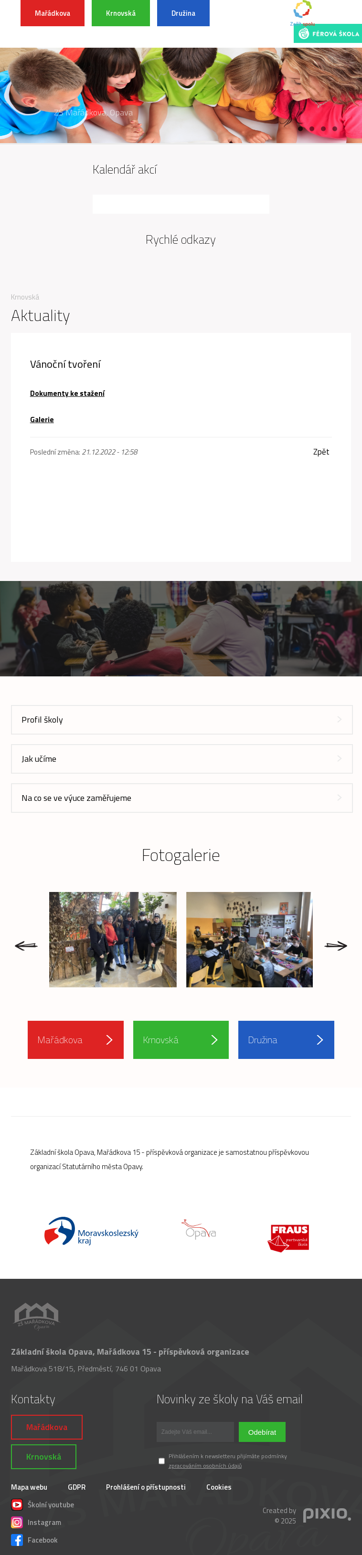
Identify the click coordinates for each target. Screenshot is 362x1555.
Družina (183, 13)
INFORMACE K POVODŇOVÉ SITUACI (251, 24)
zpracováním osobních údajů (205, 1465)
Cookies (219, 1487)
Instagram (36, 1521)
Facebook (34, 1539)
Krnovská (121, 13)
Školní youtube (42, 1503)
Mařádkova (52, 13)
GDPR (76, 1487)
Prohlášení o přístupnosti (146, 1487)
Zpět (321, 452)
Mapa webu (29, 1487)
